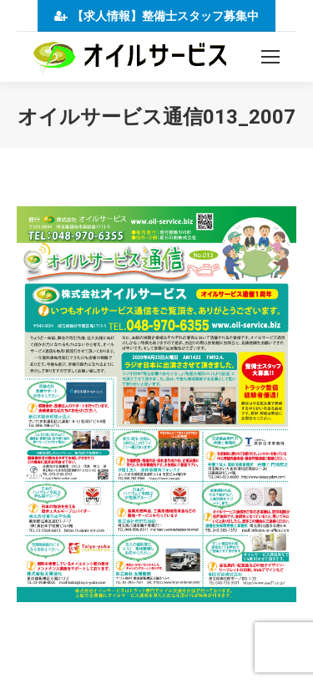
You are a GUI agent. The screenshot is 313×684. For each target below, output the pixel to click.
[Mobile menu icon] (270, 57)
